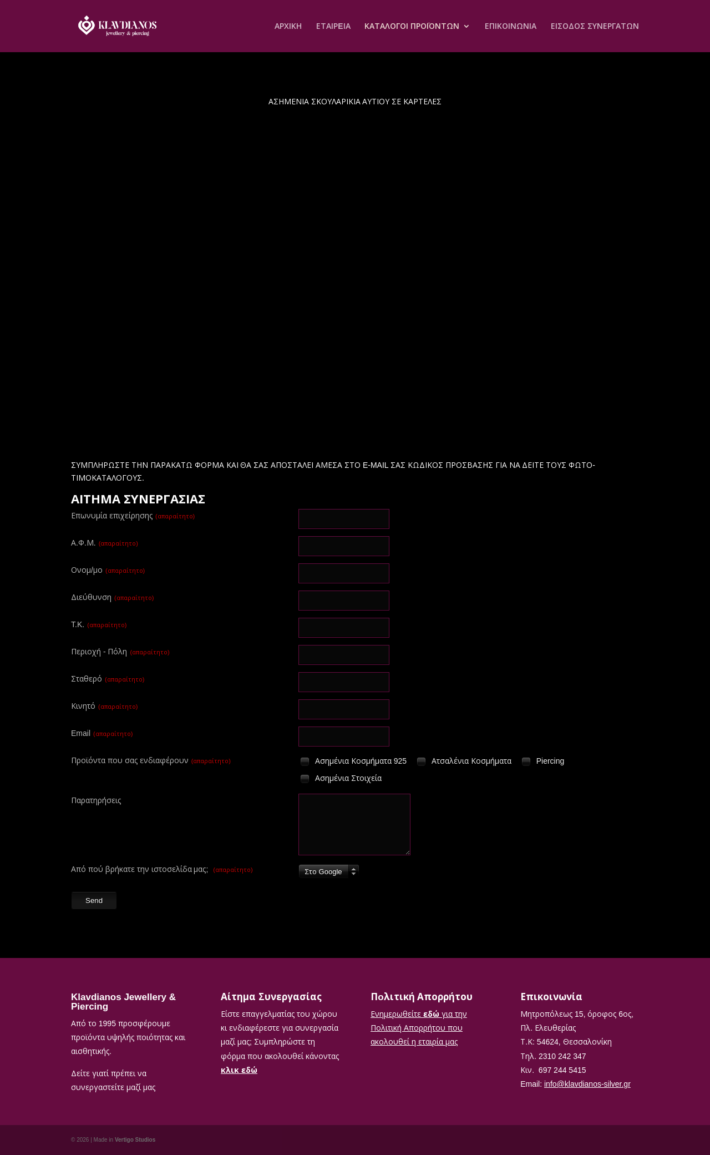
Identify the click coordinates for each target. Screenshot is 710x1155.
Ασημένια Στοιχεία (340, 779)
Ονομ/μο (108, 569)
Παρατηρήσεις (96, 800)
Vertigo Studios (135, 1139)
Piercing (542, 761)
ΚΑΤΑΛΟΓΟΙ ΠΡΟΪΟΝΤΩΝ (411, 26)
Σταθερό (107, 678)
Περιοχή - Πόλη (120, 651)
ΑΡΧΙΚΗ (288, 26)
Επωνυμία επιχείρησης (133, 515)
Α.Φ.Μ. (104, 542)
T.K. (98, 624)
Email (102, 733)
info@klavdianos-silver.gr (587, 1083)
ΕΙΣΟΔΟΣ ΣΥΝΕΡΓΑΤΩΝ (595, 26)
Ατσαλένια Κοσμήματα (463, 761)
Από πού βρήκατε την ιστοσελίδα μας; (162, 869)
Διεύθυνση (112, 597)
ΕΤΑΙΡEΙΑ (333, 26)
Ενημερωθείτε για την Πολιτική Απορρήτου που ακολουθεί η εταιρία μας (419, 1027)
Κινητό (104, 705)
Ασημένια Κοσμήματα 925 (352, 761)
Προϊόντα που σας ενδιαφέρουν (151, 760)
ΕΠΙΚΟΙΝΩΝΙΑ (510, 26)
